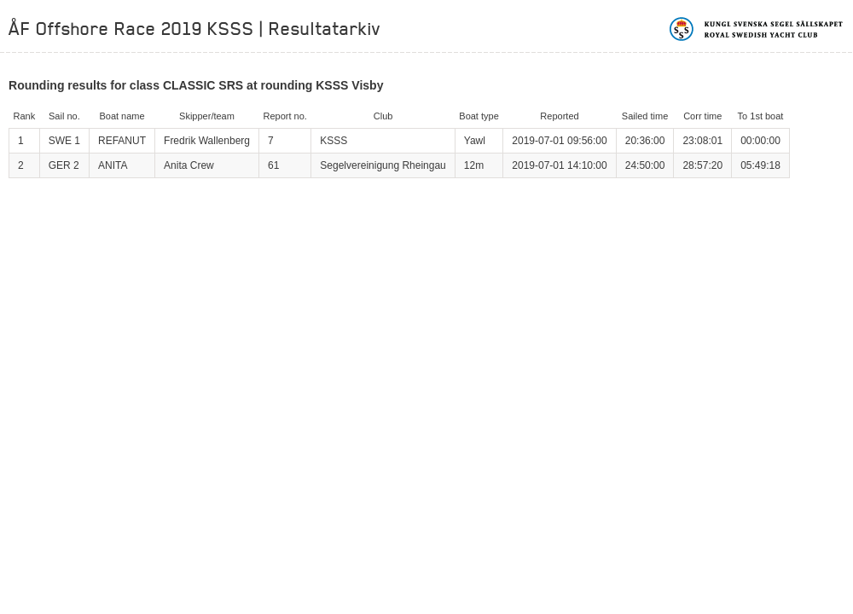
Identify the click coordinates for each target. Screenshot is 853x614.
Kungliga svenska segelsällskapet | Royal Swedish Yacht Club (757, 29)
